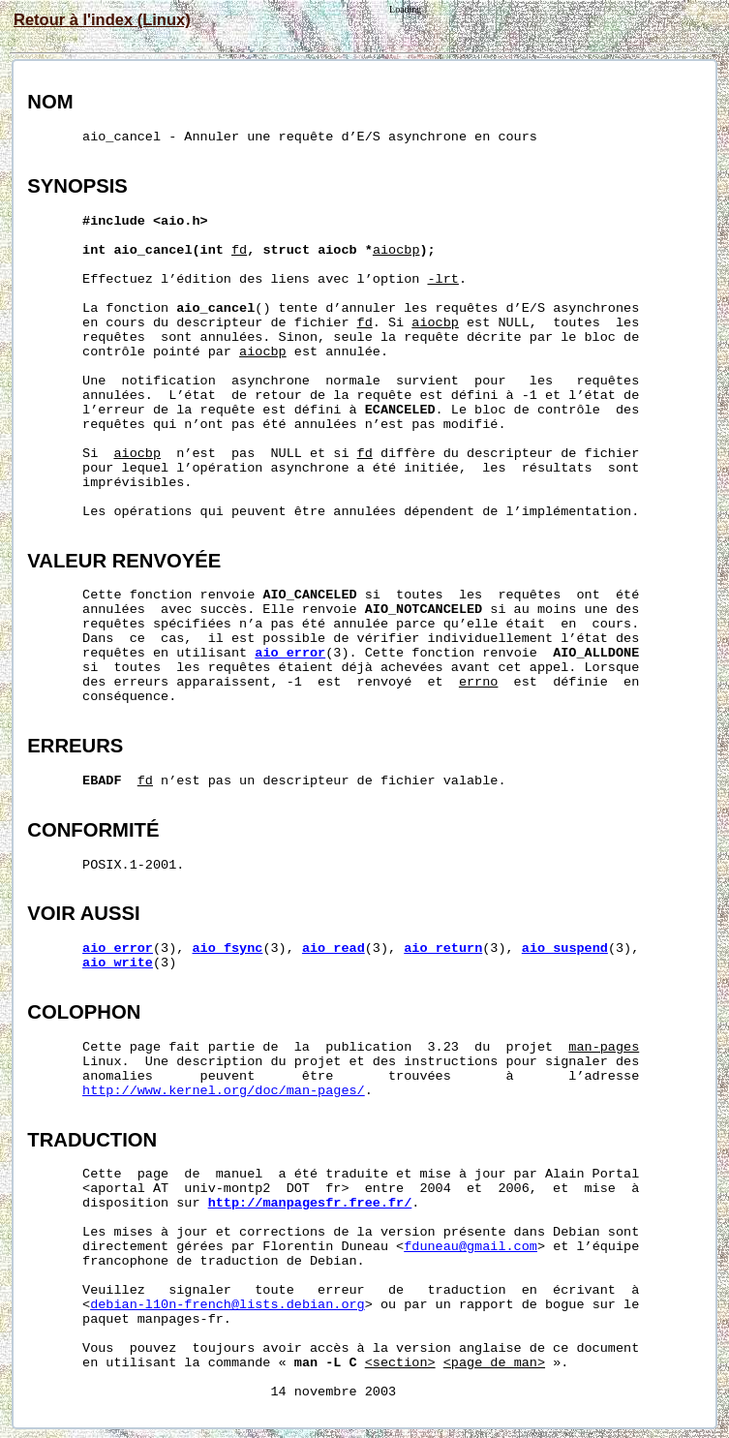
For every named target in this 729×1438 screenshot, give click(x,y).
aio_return (443, 948)
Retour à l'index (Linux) (102, 19)
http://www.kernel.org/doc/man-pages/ (223, 1091)
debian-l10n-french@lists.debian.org (227, 1305)
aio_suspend (565, 948)
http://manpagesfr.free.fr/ (310, 1203)
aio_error (290, 653)
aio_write (117, 963)
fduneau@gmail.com (470, 1246)
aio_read (333, 948)
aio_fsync (227, 948)
